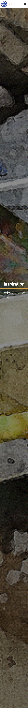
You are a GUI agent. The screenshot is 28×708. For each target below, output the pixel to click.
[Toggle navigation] (25, 4)
